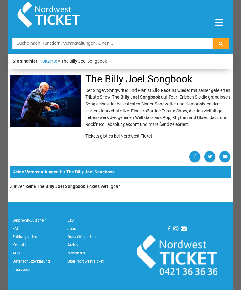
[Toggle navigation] (219, 22)
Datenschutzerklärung (31, 261)
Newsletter (76, 253)
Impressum (22, 269)
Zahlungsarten (25, 237)
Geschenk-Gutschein (30, 220)
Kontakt (19, 245)
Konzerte (48, 61)
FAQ (16, 228)
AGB (16, 253)
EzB (70, 220)
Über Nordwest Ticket (85, 261)
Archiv (72, 245)
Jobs (71, 228)
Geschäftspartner (82, 237)
